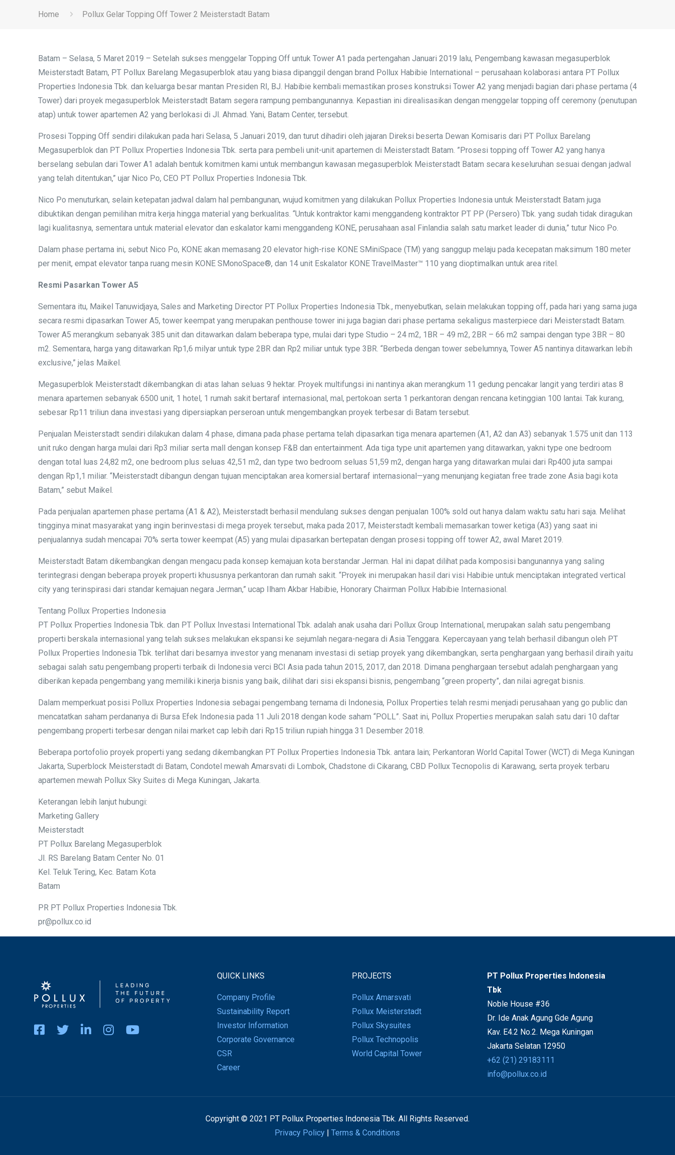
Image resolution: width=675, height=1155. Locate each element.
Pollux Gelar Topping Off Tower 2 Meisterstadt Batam (176, 14)
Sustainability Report (253, 1011)
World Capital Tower (387, 1053)
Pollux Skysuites (381, 1025)
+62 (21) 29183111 (521, 1060)
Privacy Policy (300, 1132)
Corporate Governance (256, 1039)
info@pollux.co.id (517, 1074)
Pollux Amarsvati (381, 997)
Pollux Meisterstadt (386, 1011)
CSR (224, 1053)
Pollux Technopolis (385, 1039)
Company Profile (246, 997)
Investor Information (252, 1025)
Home (48, 14)
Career (228, 1067)
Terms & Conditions (365, 1132)
